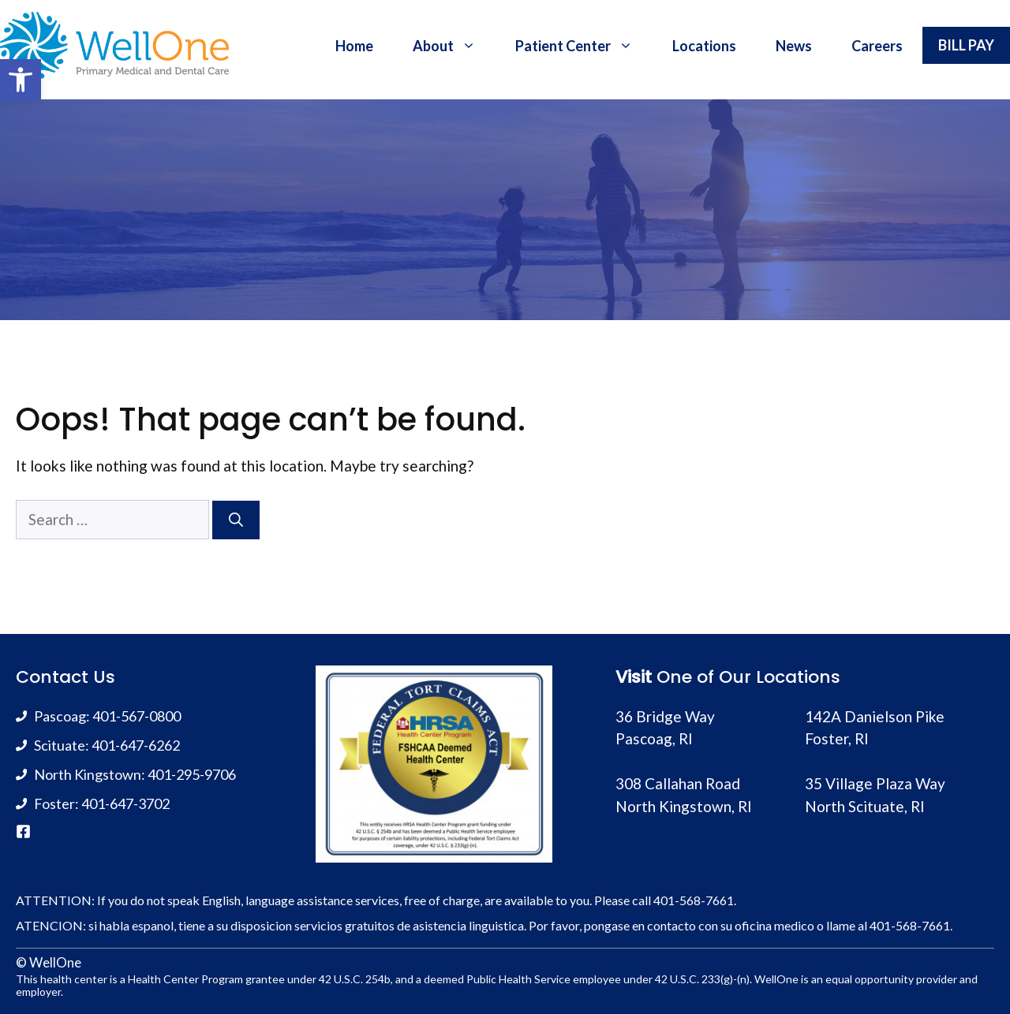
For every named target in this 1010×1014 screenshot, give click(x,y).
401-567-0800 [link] (136, 716)
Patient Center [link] (584, 45)
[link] (20, 79)
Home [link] (354, 45)
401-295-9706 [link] (192, 774)
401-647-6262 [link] (136, 745)
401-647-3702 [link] (125, 803)
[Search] (236, 520)
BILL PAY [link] (966, 45)
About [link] (454, 45)
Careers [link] (877, 45)
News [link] (794, 45)
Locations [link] (704, 45)
